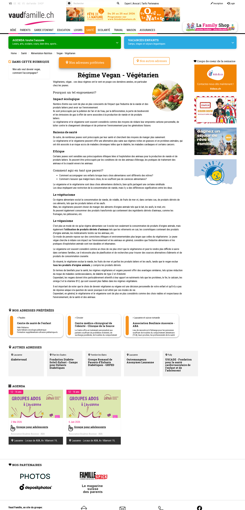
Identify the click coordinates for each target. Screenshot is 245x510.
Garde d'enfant (43, 30)
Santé (90, 30)
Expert (128, 3)
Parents (25, 30)
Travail (118, 30)
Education (63, 30)
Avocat (136, 3)
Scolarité (104, 30)
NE (19, 3)
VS (23, 3)
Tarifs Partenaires (150, 3)
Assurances (147, 30)
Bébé (13, 30)
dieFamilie (31, 3)
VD (10, 3)
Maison (131, 30)
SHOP (41, 3)
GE (14, 3)
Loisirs (78, 30)
